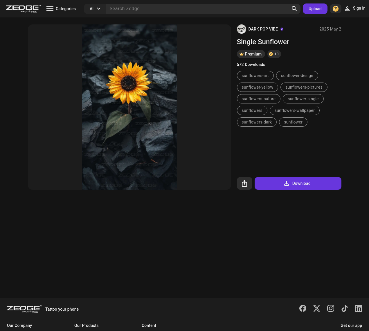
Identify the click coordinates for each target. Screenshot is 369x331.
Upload (315, 8)
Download (297, 183)
